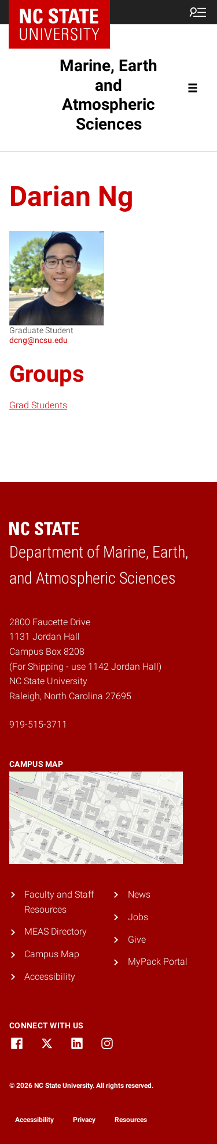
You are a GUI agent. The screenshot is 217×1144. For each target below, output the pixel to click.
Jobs (138, 916)
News (139, 894)
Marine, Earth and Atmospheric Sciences (108, 95)
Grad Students (38, 405)
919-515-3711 (38, 724)
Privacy (84, 1120)
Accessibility (49, 976)
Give (137, 939)
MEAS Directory (55, 931)
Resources (131, 1120)
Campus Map (51, 954)
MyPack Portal (157, 961)
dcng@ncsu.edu (38, 340)
